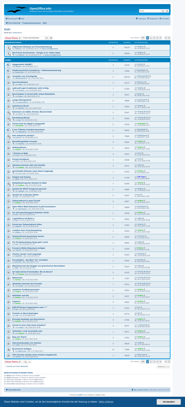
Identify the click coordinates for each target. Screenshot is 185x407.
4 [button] (157, 38)
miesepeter (19, 125)
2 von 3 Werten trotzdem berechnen (28, 129)
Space (20, 96)
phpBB (80, 395)
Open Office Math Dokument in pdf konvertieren (34, 207)
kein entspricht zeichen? (23, 135)
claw (16, 315)
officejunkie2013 (21, 78)
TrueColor (141, 236)
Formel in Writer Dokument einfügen (28, 248)
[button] (143, 38)
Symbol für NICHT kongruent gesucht (29, 189)
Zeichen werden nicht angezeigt (26, 254)
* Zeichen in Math (20, 153)
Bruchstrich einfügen (22, 349)
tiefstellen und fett (20, 295)
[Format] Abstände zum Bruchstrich (28, 319)
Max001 (21, 108)
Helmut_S (141, 82)
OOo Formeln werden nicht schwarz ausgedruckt (34, 355)
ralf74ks (18, 357)
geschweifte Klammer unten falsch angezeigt (32, 171)
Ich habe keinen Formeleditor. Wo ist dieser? (32, 272)
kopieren (16, 301)
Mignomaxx (22, 351)
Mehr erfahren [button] (106, 401)
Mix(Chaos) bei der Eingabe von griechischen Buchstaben (38, 266)
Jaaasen (18, 226)
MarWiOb (18, 256)
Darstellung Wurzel (20, 118)
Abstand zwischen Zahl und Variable (28, 165)
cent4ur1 (21, 90)
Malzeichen (17, 278)
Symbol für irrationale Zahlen (25, 195)
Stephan (18, 49)
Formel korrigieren (20, 159)
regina (140, 165)
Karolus (140, 64)
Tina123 (18, 250)
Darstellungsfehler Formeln (24, 141)
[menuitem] (21, 18)
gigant (17, 179)
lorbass (140, 141)
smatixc (21, 327)
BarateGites (19, 72)
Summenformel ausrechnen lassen (28, 236)
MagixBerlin (22, 132)
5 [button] (160, 38)
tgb (19, 120)
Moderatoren (17, 33)
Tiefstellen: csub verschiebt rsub (27, 331)
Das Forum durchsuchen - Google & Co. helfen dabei (36, 53)
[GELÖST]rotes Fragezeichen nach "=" (29, 307)
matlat (17, 345)
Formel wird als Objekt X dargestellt (28, 124)
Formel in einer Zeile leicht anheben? (29, 325)
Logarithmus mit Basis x (23, 218)
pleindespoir (22, 209)
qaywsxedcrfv (23, 102)
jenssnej (18, 262)
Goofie (20, 286)
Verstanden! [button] (169, 402)
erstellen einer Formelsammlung (27, 230)
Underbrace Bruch (20, 106)
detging (18, 232)
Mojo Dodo (141, 354)
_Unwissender (143, 325)
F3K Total (141, 177)
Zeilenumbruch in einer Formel (26, 201)
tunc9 (17, 155)
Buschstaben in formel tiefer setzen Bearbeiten (33, 94)
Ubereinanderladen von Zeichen (26, 343)
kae (16, 197)
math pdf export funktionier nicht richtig (30, 88)
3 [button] (154, 38)
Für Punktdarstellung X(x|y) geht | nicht (30, 242)
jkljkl (16, 268)
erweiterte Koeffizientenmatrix (25, 289)
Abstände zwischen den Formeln (27, 284)
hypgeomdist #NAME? (22, 64)
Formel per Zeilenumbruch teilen (27, 224)
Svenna (18, 137)
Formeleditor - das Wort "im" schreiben (30, 260)
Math (7, 29)
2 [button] (150, 38)
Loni (19, 173)
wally (20, 84)
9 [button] (165, 38)
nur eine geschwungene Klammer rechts (30, 212)
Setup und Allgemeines (50, 49)
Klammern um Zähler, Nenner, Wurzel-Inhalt (32, 112)
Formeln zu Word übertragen (25, 313)
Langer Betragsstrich (22, 100)
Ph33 (20, 114)
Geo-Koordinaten (20, 82)
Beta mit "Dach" (19, 337)
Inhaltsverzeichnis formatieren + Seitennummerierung (36, 70)
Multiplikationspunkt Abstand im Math (29, 183)
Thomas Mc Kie (143, 111)
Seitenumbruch (19, 147)
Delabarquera (142, 135)
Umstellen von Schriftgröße (24, 76)
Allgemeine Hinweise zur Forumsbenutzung (32, 47)
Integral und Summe (21, 177)
